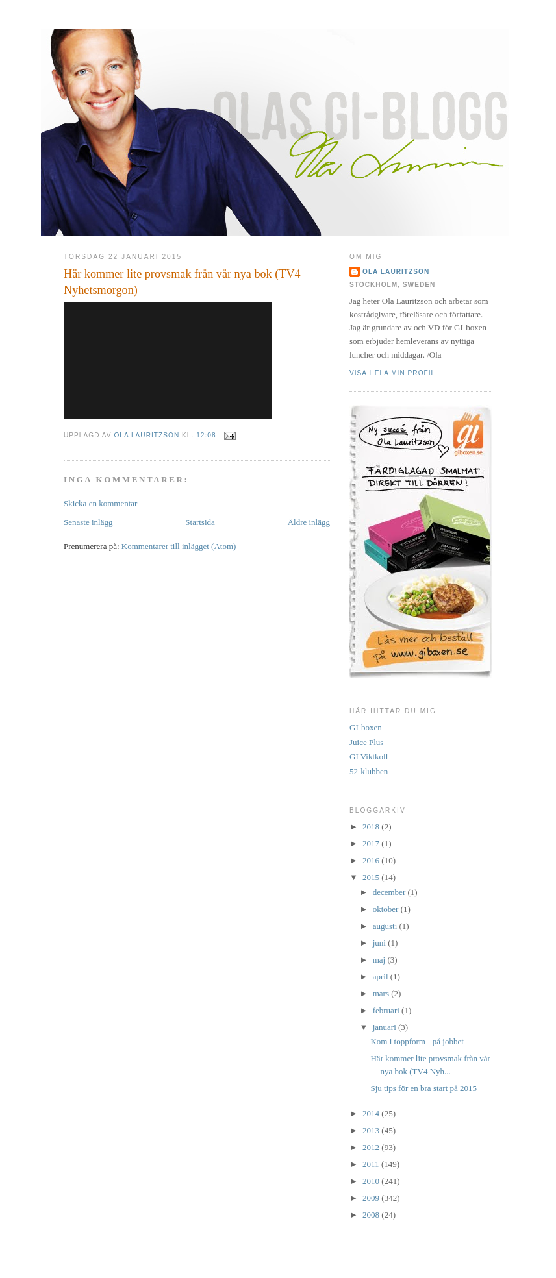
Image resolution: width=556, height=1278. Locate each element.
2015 (371, 877)
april (381, 976)
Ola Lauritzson (395, 271)
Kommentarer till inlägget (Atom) (178, 546)
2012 (371, 1147)
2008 (371, 1215)
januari (385, 1027)
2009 (371, 1198)
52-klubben (368, 771)
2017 (371, 843)
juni (380, 943)
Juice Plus (366, 742)
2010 (371, 1181)
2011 (371, 1164)
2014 (371, 1113)
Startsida (200, 522)
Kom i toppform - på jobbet (416, 1041)
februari (387, 1010)
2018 (371, 826)
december (390, 892)
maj (380, 960)
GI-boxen (365, 727)
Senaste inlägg (88, 522)
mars (382, 993)
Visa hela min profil (392, 372)
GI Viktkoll (368, 756)
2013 (371, 1130)
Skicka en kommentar (100, 503)
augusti (386, 926)
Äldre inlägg (309, 522)
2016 (371, 860)
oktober (387, 909)
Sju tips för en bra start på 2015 (423, 1088)
